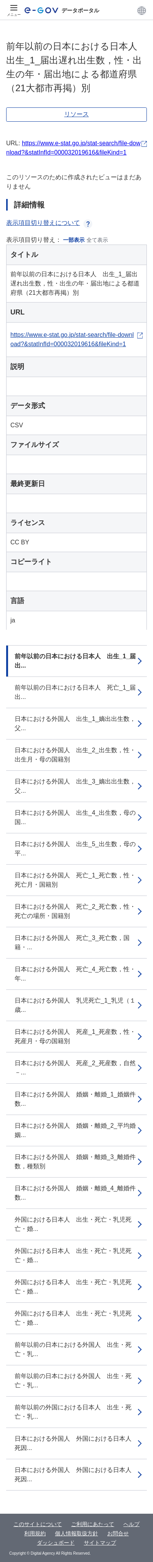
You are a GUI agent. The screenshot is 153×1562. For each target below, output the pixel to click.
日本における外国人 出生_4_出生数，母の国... (75, 817)
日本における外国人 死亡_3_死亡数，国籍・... (72, 942)
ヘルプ (131, 1524)
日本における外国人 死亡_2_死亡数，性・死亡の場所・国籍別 (75, 911)
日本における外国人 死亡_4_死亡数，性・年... (75, 974)
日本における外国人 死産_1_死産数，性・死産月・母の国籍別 (75, 1036)
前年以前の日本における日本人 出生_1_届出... (75, 661)
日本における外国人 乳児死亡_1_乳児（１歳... (75, 1005)
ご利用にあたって (92, 1524)
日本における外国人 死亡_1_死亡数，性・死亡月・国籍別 (75, 880)
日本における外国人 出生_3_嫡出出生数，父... (75, 786)
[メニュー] (14, 10)
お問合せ (118, 1533)
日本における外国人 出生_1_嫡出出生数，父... (75, 723)
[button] (141, 10)
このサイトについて (37, 1524)
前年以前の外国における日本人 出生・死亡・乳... (73, 1412)
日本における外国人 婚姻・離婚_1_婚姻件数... (75, 1099)
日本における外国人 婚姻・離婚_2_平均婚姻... (75, 1130)
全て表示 (97, 240)
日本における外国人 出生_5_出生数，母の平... (75, 849)
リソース (76, 114)
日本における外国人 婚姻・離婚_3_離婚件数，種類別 (75, 1161)
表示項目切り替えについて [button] (49, 222)
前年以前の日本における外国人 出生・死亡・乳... (73, 1349)
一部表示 (74, 240)
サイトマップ (100, 1543)
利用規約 (35, 1533)
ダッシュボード (56, 1543)
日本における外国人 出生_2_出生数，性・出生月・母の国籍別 (75, 755)
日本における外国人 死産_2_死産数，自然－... (75, 1068)
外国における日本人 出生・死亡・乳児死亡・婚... (73, 1224)
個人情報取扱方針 (76, 1533)
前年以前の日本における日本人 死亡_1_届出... (75, 692)
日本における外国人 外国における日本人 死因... (76, 1443)
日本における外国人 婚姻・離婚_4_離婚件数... (75, 1193)
